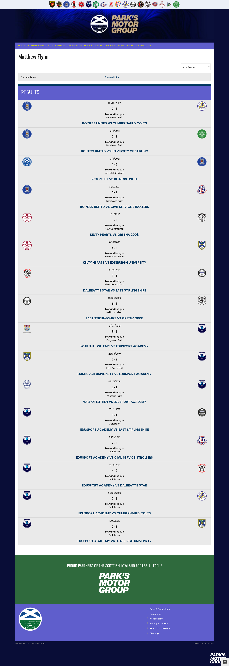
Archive (110, 45)
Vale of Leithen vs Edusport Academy (114, 402)
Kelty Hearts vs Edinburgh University (114, 262)
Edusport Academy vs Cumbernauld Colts (114, 513)
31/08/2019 (114, 270)
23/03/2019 (114, 353)
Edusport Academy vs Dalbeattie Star (114, 485)
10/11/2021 (114, 158)
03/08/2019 (114, 298)
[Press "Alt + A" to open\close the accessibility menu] (225, 662)
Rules (130, 45)
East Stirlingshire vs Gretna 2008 (114, 318)
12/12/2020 (114, 214)
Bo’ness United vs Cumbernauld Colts (114, 123)
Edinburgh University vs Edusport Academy (114, 374)
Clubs (98, 45)
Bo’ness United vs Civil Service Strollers (114, 207)
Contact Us (143, 45)
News (121, 45)
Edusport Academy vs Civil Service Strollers (114, 457)
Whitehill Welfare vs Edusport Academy (114, 346)
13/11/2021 (115, 131)
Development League (80, 45)
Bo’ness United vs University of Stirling (114, 151)
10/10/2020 (114, 242)
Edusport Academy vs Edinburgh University (114, 541)
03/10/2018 (114, 465)
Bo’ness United (112, 77)
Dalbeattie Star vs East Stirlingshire (114, 290)
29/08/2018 (114, 493)
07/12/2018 (114, 409)
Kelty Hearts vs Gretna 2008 (114, 234)
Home (21, 45)
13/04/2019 (115, 326)
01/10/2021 (114, 186)
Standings (58, 45)
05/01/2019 (114, 381)
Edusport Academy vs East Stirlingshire (114, 429)
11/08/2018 (114, 520)
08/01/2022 (114, 103)
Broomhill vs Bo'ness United (115, 179)
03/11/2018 (114, 437)
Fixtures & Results (38, 45)
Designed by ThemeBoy (203, 643)
